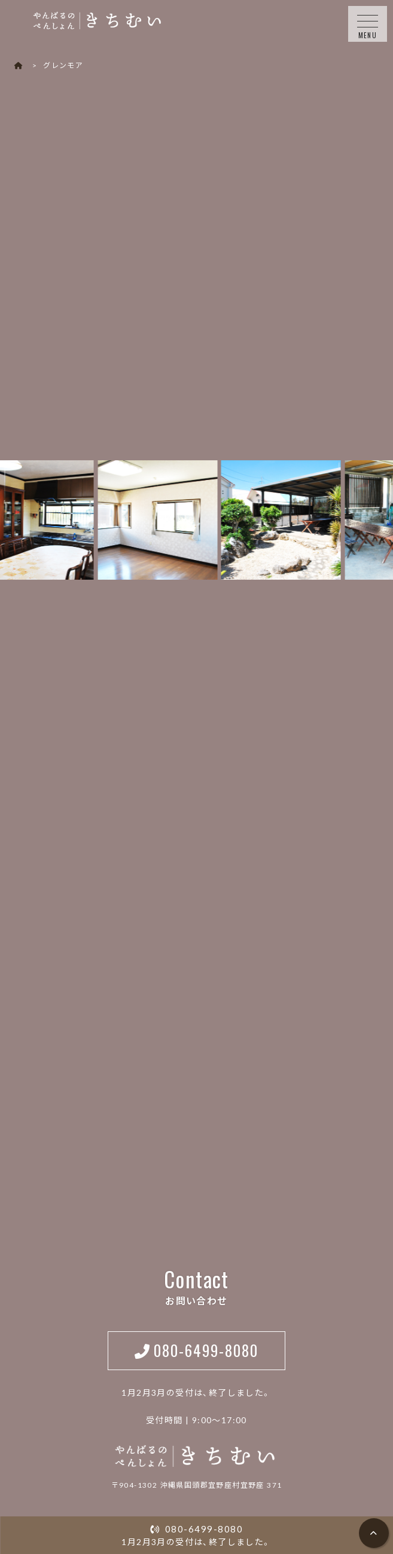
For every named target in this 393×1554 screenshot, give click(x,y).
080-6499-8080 (206, 1350)
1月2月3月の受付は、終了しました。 (196, 1534)
